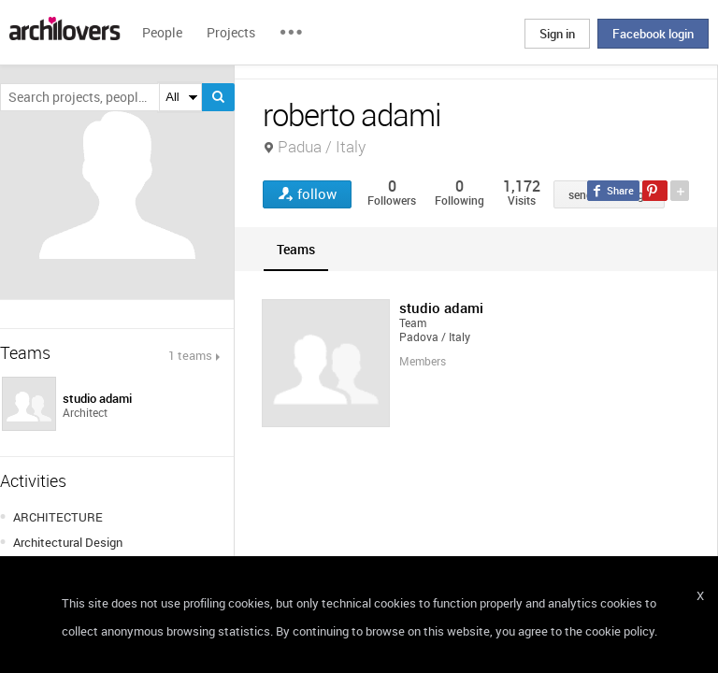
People (162, 32)
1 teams (190, 355)
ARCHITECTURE (58, 516)
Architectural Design (67, 542)
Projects (231, 32)
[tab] (296, 249)
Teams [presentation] (296, 249)
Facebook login (653, 33)
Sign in (557, 33)
